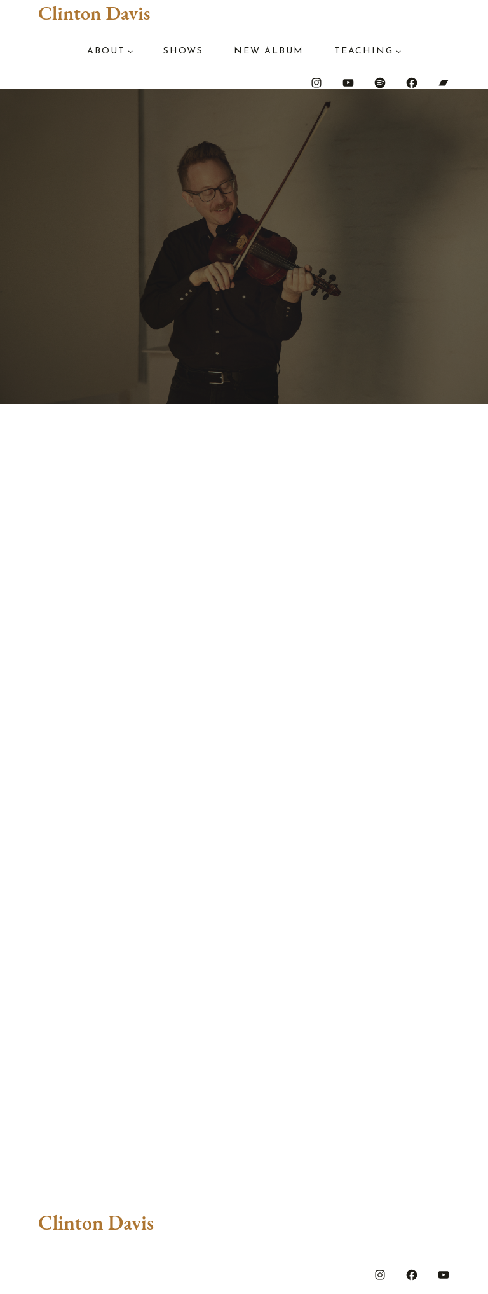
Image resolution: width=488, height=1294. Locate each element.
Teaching (363, 51)
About (106, 51)
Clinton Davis (94, 12)
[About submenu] (130, 50)
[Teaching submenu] (398, 50)
